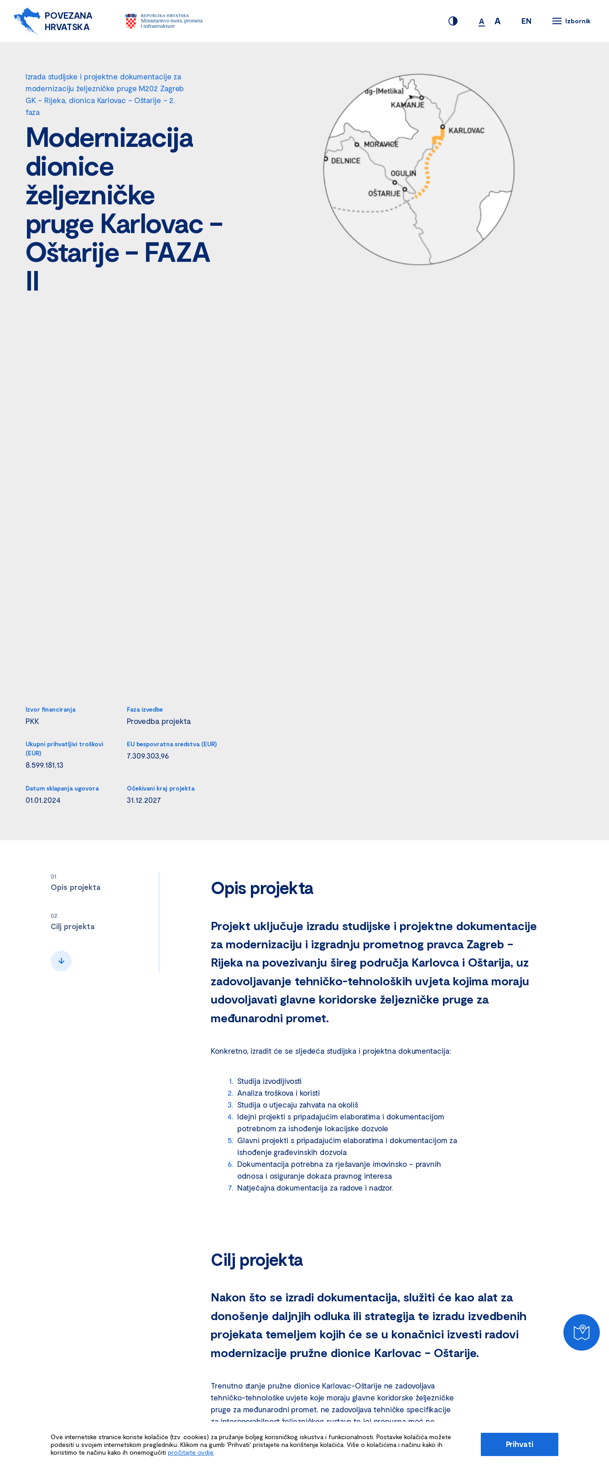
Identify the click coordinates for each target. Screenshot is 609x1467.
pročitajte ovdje (190, 1452)
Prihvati (519, 1443)
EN (526, 20)
